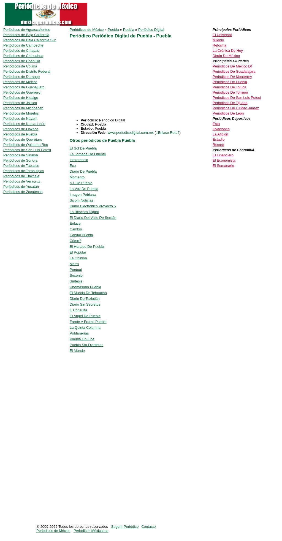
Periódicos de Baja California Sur (29, 40)
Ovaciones (221, 129)
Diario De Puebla (83, 171)
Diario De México (226, 56)
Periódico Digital (151, 30)
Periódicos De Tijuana (230, 103)
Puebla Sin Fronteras (86, 345)
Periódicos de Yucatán (21, 186)
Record (218, 145)
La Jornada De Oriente (88, 154)
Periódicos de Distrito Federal (26, 71)
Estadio (218, 139)
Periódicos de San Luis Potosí (27, 150)
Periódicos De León (228, 113)
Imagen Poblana (83, 194)
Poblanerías (79, 333)
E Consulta (78, 310)
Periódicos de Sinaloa (20, 155)
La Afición (220, 134)
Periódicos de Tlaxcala (21, 176)
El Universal (222, 35)
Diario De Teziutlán (85, 299)
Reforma (219, 45)
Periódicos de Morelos (21, 113)
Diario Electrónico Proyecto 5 (93, 206)
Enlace (75, 223)
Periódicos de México (87, 30)
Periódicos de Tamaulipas (23, 171)
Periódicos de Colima (20, 66)
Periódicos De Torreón (230, 92)
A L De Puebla (81, 183)
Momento (77, 177)
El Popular (78, 252)
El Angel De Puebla (85, 316)
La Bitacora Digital (84, 212)
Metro (74, 264)
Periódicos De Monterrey (232, 77)
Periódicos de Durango (21, 77)
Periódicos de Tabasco (21, 166)
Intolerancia (79, 160)
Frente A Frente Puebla (88, 322)
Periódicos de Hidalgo (20, 98)
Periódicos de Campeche (23, 45)
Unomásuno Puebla (85, 287)
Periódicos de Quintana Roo (25, 145)
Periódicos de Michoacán (23, 108)
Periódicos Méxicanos (91, 531)
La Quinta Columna (85, 327)
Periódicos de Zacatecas (22, 192)
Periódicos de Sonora (20, 160)
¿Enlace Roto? (168, 133)
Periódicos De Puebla (230, 82)
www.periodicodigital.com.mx (131, 133)
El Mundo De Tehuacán (88, 293)
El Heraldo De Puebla (87, 246)
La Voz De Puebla (84, 189)
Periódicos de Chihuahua (23, 56)
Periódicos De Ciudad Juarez (236, 108)
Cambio (76, 229)
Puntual (76, 270)
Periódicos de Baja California (26, 35)
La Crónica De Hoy (228, 50)
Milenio (218, 40)
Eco (73, 166)
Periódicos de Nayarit (20, 118)
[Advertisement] (116, 79)
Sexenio (76, 275)
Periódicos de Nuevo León (24, 124)
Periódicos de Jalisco (20, 103)
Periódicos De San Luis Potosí (237, 98)
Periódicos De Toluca (229, 87)
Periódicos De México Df (232, 66)
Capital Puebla (81, 235)
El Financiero (223, 155)
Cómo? (75, 241)
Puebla (113, 30)
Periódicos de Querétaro (22, 139)
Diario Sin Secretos (85, 304)
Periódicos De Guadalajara (234, 71)
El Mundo (77, 351)
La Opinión (78, 258)
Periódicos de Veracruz (21, 181)
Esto (216, 124)
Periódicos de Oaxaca (20, 129)
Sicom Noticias (81, 200)
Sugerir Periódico (125, 526)
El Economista (224, 160)
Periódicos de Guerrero (21, 92)
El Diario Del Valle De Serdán (93, 218)
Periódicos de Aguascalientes (26, 30)
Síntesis (76, 281)
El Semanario (223, 166)
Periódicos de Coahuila (21, 61)
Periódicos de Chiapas (21, 50)
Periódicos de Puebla (20, 134)
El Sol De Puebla (83, 148)
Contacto (148, 526)
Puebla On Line (82, 339)
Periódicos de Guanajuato (24, 87)
